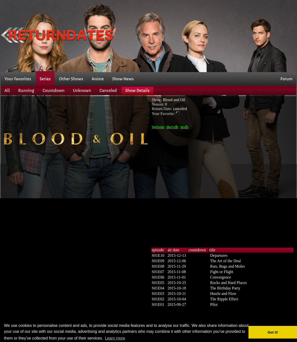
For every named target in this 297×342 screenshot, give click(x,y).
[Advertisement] (222, 35)
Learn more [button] (115, 338)
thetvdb (172, 127)
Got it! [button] (273, 332)
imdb (184, 127)
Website (158, 127)
